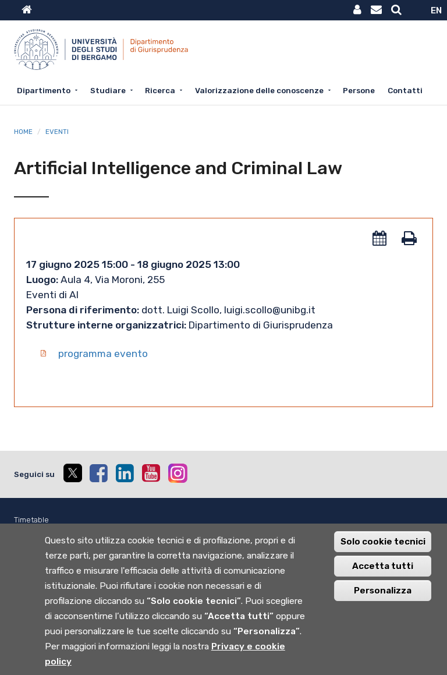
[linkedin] (124, 473)
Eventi (57, 132)
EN (436, 10)
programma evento (103, 353)
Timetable (31, 519)
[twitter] (72, 474)
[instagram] (177, 473)
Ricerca (160, 90)
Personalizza (382, 600)
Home (23, 132)
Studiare (108, 90)
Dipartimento (43, 90)
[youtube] (150, 473)
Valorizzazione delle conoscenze (259, 90)
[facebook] (98, 473)
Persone (359, 90)
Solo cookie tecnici (382, 551)
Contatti (405, 90)
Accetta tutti (382, 576)
